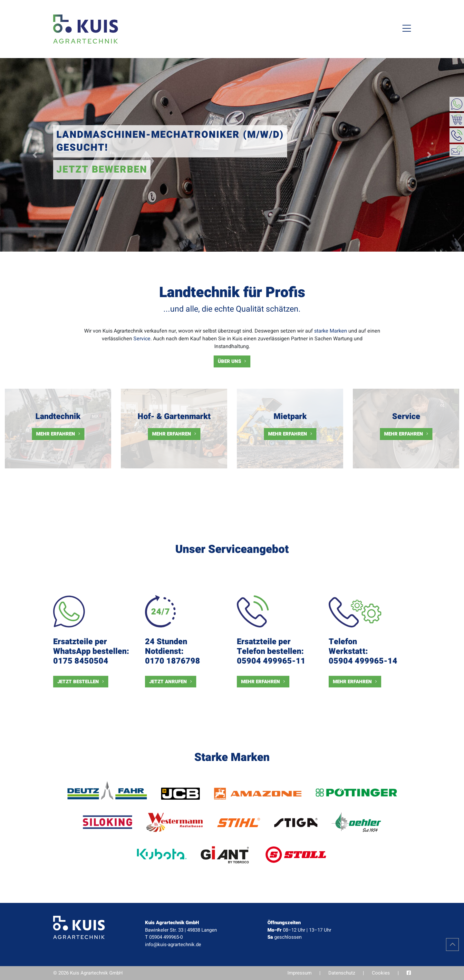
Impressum (299, 972)
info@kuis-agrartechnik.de (173, 944)
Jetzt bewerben (101, 170)
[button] (35, 155)
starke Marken (330, 331)
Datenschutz (341, 972)
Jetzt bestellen (78, 681)
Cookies (381, 972)
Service (141, 339)
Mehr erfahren (55, 433)
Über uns (229, 361)
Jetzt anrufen (168, 681)
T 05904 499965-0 (164, 937)
